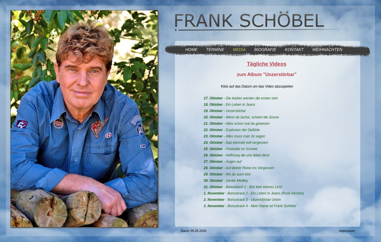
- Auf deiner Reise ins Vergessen (239, 168)
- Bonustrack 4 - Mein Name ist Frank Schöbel (250, 206)
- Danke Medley (226, 181)
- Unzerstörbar (225, 111)
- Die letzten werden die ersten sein (241, 98)
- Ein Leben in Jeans (229, 105)
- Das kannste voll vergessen (236, 143)
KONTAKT (294, 49)
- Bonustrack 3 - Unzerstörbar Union (242, 200)
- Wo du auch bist (227, 174)
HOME (191, 49)
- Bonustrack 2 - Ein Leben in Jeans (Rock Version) (254, 193)
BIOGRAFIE (265, 49)
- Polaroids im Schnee (231, 149)
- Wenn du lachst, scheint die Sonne (241, 117)
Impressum (347, 230)
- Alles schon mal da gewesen (236, 124)
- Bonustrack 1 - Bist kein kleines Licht (243, 187)
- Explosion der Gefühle (232, 130)
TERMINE (215, 49)
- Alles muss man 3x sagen (234, 136)
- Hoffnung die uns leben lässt (236, 155)
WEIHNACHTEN (327, 49)
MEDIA (239, 49)
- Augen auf (223, 162)
